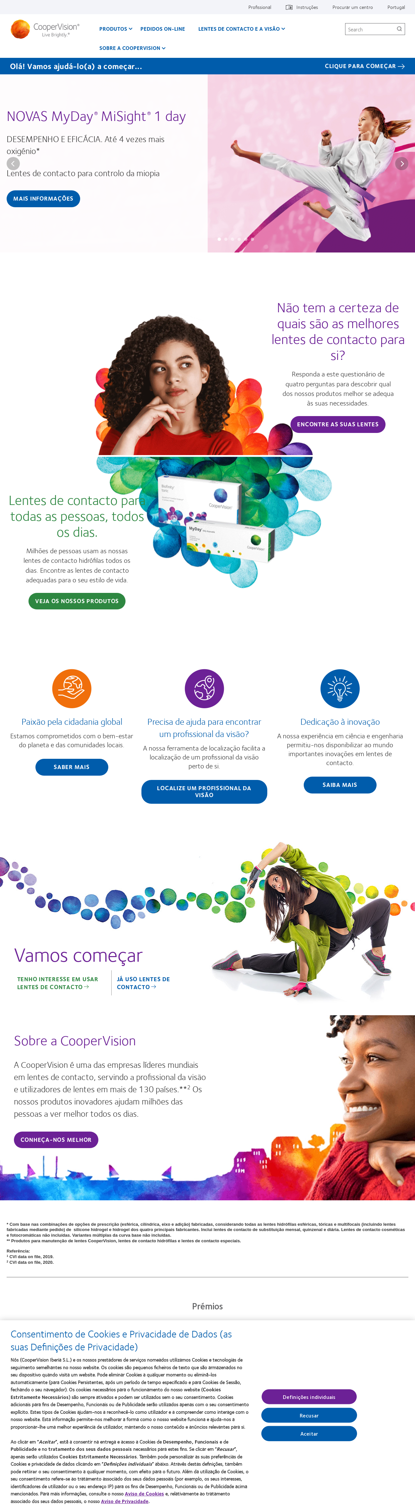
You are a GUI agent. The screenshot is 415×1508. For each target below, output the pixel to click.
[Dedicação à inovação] (340, 733)
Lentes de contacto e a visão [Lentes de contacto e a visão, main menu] (239, 28)
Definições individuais (309, 1397)
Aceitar (309, 1433)
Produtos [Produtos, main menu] (113, 28)
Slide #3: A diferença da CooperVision (232, 239)
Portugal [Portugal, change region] (396, 7)
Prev (13, 163)
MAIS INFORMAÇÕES (43, 198)
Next (401, 163)
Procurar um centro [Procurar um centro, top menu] (353, 7)
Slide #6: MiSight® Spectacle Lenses (252, 239)
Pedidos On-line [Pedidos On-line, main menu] (162, 28)
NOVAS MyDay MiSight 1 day (96, 115)
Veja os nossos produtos (77, 600)
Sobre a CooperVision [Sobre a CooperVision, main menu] (129, 48)
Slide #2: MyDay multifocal (226, 239)
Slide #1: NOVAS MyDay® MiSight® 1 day (219, 239)
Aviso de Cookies (144, 1493)
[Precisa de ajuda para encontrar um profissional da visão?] (204, 738)
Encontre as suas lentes (338, 424)
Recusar (309, 1415)
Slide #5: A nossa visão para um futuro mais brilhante (245, 239)
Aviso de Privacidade (124, 1501)
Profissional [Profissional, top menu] (259, 7)
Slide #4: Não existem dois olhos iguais (239, 239)
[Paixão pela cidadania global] (72, 724)
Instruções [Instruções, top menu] (307, 7)
